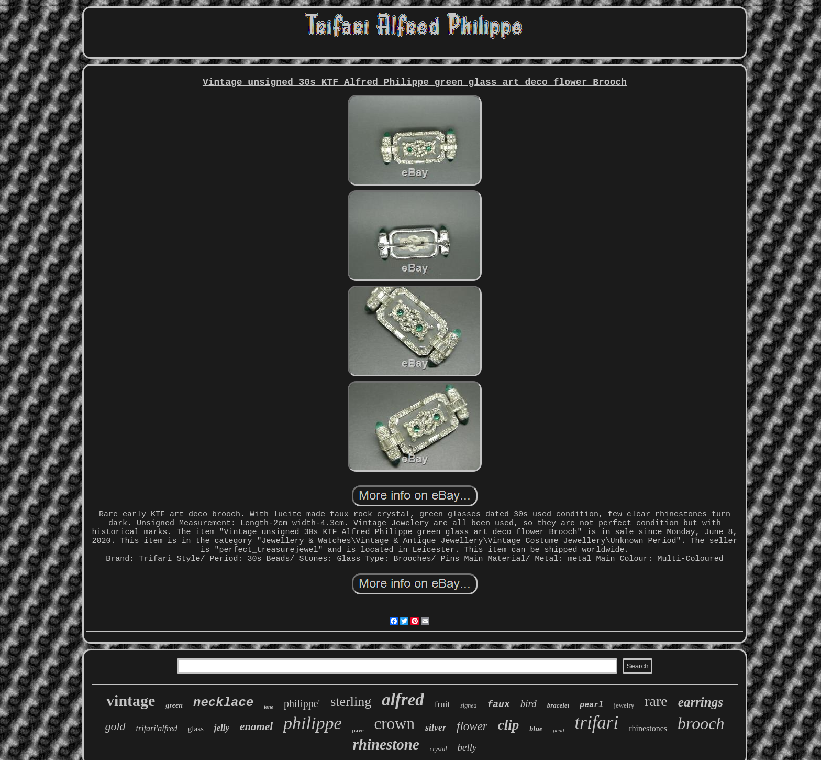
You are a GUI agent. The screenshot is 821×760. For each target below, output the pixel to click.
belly (467, 747)
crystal (438, 749)
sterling (350, 701)
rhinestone (386, 744)
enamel (256, 726)
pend (558, 730)
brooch (701, 723)
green (174, 705)
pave (358, 730)
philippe (312, 723)
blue (535, 729)
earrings (700, 702)
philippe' (302, 703)
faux (498, 704)
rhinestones (648, 728)
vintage (130, 700)
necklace (223, 703)
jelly (221, 728)
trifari (597, 722)
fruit (442, 704)
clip (508, 725)
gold (115, 726)
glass (196, 728)
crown (394, 723)
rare (656, 701)
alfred (403, 699)
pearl (591, 705)
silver (435, 727)
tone (268, 707)
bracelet (558, 705)
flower (472, 726)
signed (468, 705)
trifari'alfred (156, 728)
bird (528, 703)
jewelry (624, 705)
